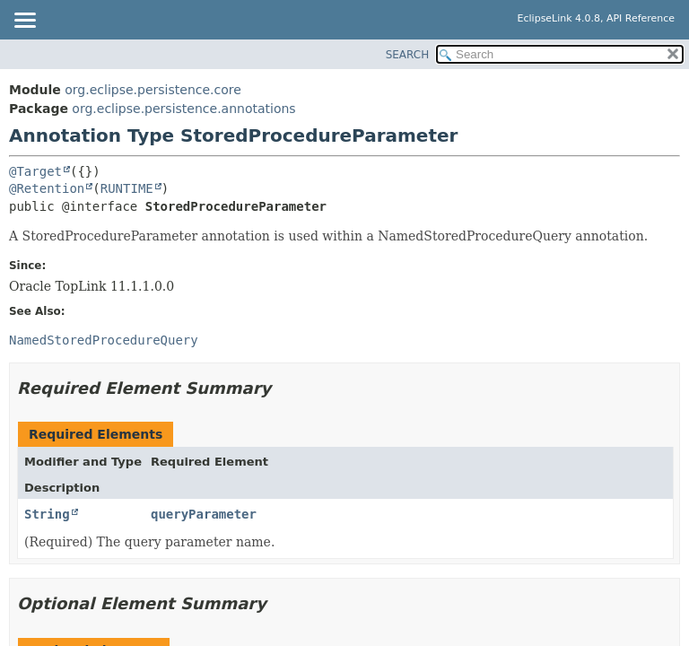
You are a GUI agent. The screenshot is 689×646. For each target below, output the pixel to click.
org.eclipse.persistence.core (153, 90)
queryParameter (204, 514)
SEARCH (408, 54)
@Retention (46, 188)
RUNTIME (126, 188)
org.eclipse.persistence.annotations (183, 108)
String (47, 514)
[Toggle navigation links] (24, 21)
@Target (35, 171)
